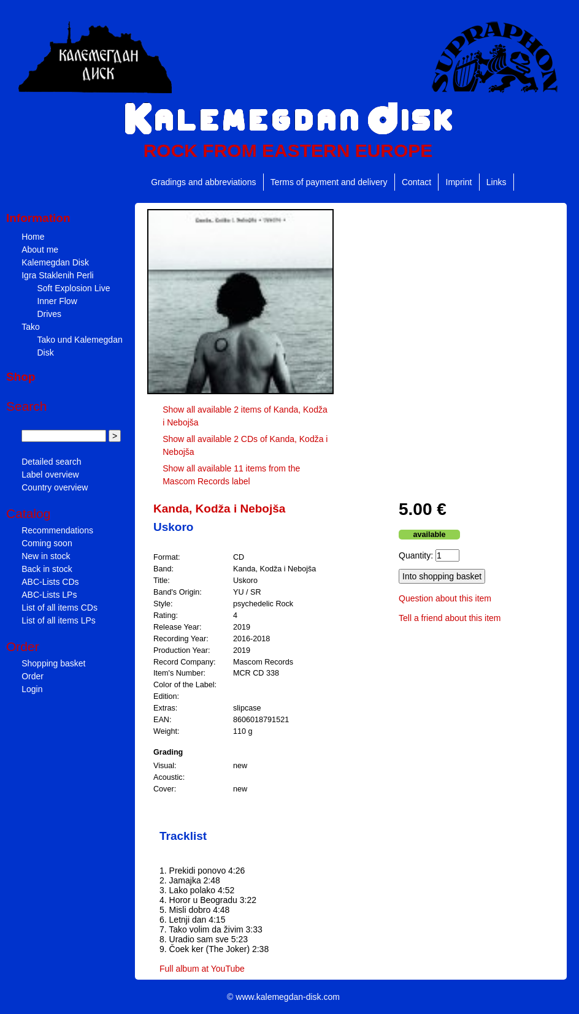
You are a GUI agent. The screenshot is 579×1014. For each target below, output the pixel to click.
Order (32, 676)
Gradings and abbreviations (203, 182)
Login (31, 689)
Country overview (54, 487)
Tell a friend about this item (450, 618)
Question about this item (445, 598)
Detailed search (51, 462)
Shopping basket (53, 663)
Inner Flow (57, 301)
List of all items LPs (58, 620)
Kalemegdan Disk (55, 262)
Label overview (50, 474)
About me (39, 249)
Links (496, 182)
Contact (416, 182)
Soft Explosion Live (73, 288)
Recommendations (57, 530)
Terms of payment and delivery (329, 182)
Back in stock (46, 569)
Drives (49, 314)
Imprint (459, 182)
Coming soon (46, 543)
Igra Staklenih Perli (57, 275)
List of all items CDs (59, 607)
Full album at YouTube (202, 969)
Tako (30, 327)
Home (32, 237)
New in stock (45, 556)
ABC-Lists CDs (50, 582)
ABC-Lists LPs (49, 595)
